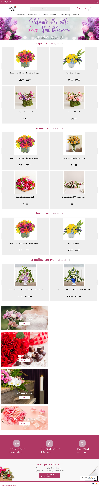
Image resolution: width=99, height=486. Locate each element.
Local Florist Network (83, 484)
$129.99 (74, 165)
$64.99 (25, 204)
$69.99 (25, 119)
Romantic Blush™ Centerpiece (73, 197)
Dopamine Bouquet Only (25, 197)
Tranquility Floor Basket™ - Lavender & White (25, 289)
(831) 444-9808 (8, 2)
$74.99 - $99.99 (74, 80)
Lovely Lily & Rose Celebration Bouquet (25, 73)
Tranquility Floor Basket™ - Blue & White (74, 289)
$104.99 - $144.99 (25, 296)
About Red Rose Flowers (9, 422)
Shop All (55, 43)
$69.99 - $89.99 (25, 80)
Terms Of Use (62, 484)
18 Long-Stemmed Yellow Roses (74, 158)
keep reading (52, 425)
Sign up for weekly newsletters (49, 412)
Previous (2, 66)
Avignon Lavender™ (25, 112)
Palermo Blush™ (74, 112)
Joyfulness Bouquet (74, 73)
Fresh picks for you (49, 403)
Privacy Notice (72, 484)
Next (96, 66)
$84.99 (73, 204)
